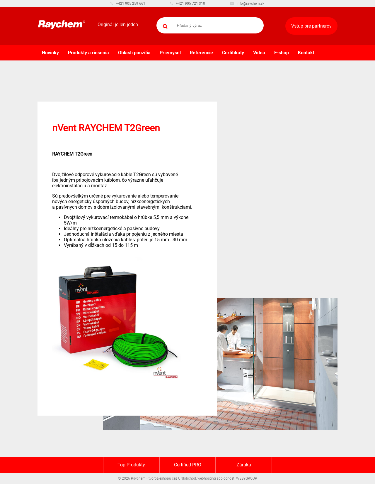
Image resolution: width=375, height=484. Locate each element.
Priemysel (170, 52)
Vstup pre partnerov (311, 26)
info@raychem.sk (247, 3)
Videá (259, 52)
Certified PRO (187, 465)
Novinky (50, 52)
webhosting (206, 478)
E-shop (281, 52)
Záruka (243, 465)
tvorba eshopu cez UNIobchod (172, 478)
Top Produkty (131, 465)
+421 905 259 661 (127, 3)
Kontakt (306, 52)
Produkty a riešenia (88, 52)
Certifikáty (233, 52)
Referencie (201, 52)
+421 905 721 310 (187, 3)
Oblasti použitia (134, 52)
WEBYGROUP (246, 478)
